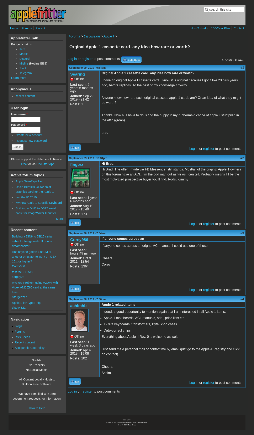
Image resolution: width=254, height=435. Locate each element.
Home (14, 28)
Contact (239, 28)
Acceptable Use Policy (29, 347)
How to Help (37, 408)
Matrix (24, 54)
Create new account (29, 135)
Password (19, 124)
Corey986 (79, 239)
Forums (27, 28)
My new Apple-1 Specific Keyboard (39, 202)
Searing (77, 74)
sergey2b (18, 276)
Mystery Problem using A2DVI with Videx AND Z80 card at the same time (35, 287)
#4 (242, 299)
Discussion (92, 36)
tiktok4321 (19, 307)
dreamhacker (21, 246)
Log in (72, 59)
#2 (242, 158)
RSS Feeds (22, 337)
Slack (23, 68)
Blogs (18, 326)
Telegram (26, 73)
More (59, 218)
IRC (22, 49)
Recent (40, 28)
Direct (24, 164)
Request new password (31, 140)
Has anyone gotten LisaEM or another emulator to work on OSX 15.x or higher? (34, 256)
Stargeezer (19, 297)
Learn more (19, 78)
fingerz (76, 164)
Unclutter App (45, 164)
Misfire (24, 63)
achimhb (78, 305)
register (86, 59)
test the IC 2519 (26, 197)
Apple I (109, 36)
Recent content (25, 96)
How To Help (199, 28)
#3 (242, 233)
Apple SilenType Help (30, 181)
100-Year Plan (220, 28)
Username (19, 114)
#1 (242, 68)
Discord (25, 58)
